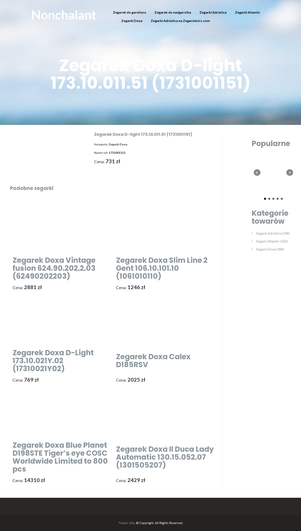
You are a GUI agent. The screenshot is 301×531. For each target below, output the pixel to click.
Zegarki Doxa (131, 21)
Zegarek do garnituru (129, 12)
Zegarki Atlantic (247, 12)
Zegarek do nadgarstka (172, 12)
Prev (257, 172)
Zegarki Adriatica (213, 12)
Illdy (132, 523)
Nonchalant (63, 14)
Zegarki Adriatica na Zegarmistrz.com (180, 21)
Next (289, 172)
